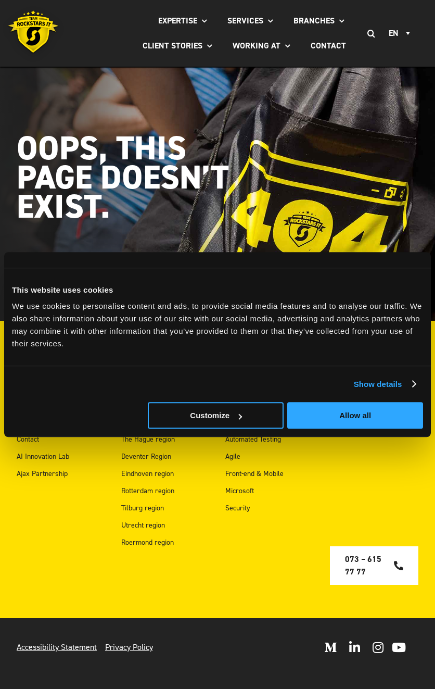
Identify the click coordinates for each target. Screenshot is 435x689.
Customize (216, 415)
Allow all (355, 415)
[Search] (371, 33)
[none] (400, 33)
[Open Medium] (330, 647)
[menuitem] (400, 33)
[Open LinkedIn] (354, 647)
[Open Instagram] (378, 647)
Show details (378, 384)
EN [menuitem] (394, 33)
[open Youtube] (399, 647)
